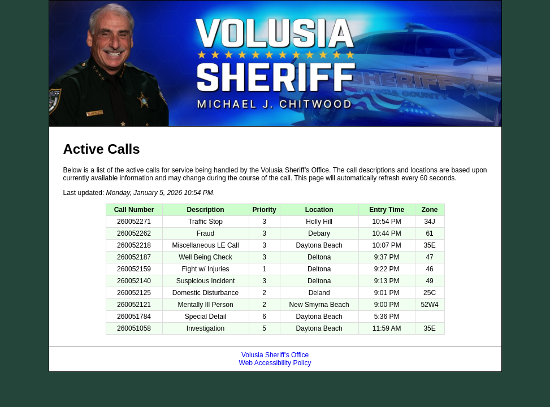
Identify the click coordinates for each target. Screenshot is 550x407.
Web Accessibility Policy (275, 363)
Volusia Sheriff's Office (275, 355)
